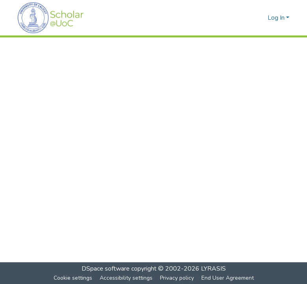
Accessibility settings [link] (126, 278)
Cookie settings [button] (73, 278)
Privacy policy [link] (177, 278)
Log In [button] (277, 17)
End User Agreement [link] (227, 278)
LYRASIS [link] (213, 268)
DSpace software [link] (106, 268)
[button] (51, 17)
